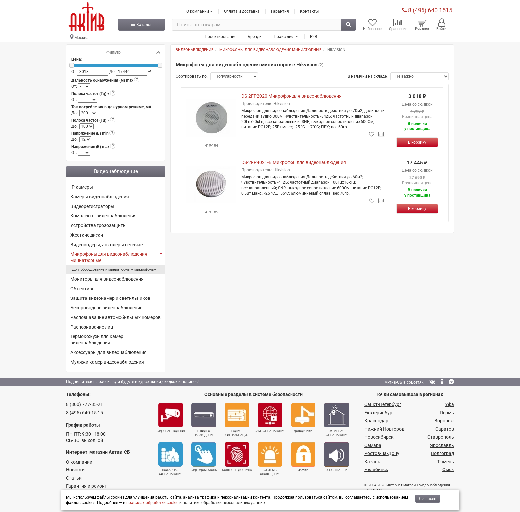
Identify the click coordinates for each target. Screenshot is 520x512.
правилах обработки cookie (152, 502)
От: (74, 86)
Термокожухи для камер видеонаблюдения (96, 340)
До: (74, 113)
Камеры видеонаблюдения (99, 197)
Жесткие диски (86, 235)
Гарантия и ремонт (86, 486)
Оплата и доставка (242, 11)
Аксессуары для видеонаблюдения (108, 352)
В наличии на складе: (368, 76)
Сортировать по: (192, 76)
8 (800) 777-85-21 (84, 404)
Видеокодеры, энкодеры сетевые (106, 244)
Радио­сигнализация (237, 420)
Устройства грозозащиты (98, 225)
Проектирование (220, 36)
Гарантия (280, 11)
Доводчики (303, 418)
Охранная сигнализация (336, 420)
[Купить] (417, 142)
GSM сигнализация (270, 418)
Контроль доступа (237, 457)
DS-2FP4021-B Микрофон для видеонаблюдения (293, 162)
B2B (313, 36)
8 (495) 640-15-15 (84, 412)
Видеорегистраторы (92, 206)
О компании (79, 462)
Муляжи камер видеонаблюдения (107, 362)
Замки (303, 457)
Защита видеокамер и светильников (110, 298)
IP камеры (81, 187)
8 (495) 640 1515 (427, 9)
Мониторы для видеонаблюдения (107, 279)
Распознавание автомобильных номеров (115, 317)
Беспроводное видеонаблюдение (106, 307)
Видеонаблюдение (171, 418)
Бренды (255, 36)
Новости (75, 470)
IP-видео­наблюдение (203, 420)
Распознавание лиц (91, 327)
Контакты (309, 11)
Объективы (83, 288)
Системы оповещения (270, 459)
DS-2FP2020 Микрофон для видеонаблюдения (291, 96)
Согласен (427, 498)
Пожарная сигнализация (170, 459)
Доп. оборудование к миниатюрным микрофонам (114, 270)
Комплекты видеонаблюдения (103, 215)
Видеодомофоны (204, 457)
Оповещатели (336, 457)
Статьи (74, 478)
